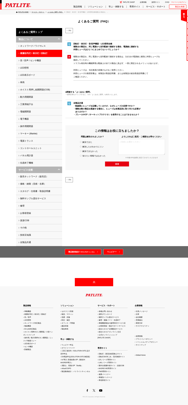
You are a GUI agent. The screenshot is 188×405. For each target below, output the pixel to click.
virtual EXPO (66, 368)
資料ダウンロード (105, 314)
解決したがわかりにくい (91, 147)
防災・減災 (66, 320)
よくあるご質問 (178, 19)
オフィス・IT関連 (68, 323)
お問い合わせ (178, 13)
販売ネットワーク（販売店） (34, 176)
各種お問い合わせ (105, 311)
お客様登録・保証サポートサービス (112, 326)
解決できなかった (89, 151)
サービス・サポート (155, 7)
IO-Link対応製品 (30, 329)
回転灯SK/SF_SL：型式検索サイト (112, 357)
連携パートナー (104, 374)
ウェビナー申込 (67, 345)
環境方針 (139, 323)
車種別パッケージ (105, 377)
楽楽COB (24, 220)
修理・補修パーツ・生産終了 (109, 320)
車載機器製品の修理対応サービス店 (112, 323)
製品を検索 (180, 7)
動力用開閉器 (26, 97)
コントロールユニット (31, 148)
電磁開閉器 (25, 111)
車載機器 (27, 311)
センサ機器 (28, 347)
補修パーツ (178, 51)
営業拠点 (139, 320)
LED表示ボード (27, 75)
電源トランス (26, 141)
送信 (117, 164)
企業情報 (143, 2)
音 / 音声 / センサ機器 (30, 60)
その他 (23, 227)
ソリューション (95, 7)
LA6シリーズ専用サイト (108, 362)
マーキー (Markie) (28, 133)
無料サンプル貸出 (178, 26)
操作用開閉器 (26, 126)
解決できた (86, 142)
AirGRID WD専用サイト (107, 368)
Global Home (141, 355)
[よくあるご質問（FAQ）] (55, 12)
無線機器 (27, 326)
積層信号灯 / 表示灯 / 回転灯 (33, 53)
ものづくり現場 (67, 311)
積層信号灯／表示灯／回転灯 (35, 314)
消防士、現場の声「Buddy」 (72, 365)
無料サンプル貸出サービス (33, 198)
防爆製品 (27, 349)
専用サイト (134, 7)
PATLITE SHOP (129, 2)
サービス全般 (25, 169)
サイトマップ (141, 345)
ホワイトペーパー (68, 348)
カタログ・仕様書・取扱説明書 (35, 191)
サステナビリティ (142, 326)
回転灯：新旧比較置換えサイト (110, 354)
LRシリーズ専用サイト (107, 360)
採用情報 (139, 336)
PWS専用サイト (105, 371)
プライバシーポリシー (144, 339)
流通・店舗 (66, 317)
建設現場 (65, 326)
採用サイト (156, 2)
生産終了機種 (178, 45)
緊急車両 (65, 329)
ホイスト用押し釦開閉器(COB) (35, 89)
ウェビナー (112, 252)
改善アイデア (178, 57)
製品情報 (77, 7)
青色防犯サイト (104, 380)
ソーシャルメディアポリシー (147, 342)
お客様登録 (25, 213)
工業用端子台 (26, 104)
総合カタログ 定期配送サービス (111, 329)
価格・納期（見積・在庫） (33, 184)
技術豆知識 (25, 235)
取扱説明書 (178, 38)
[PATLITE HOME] (22, 12)
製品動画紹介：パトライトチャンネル (76, 371)
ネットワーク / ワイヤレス (33, 46)
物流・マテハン (67, 314)
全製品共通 (25, 242)
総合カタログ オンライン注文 (110, 332)
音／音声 (27, 317)
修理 (22, 206)
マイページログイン (178, 2)
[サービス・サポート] (38, 12)
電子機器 (24, 119)
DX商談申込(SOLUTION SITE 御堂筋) (76, 357)
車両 (22, 82)
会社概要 (139, 317)
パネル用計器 (26, 155)
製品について (25, 39)
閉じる (166, 14)
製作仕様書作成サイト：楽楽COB (111, 365)
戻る (69, 30)
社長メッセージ (142, 311)
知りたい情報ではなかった (92, 156)
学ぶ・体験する (116, 7)
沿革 (137, 314)
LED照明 (24, 68)
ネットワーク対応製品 (32, 323)
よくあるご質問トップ (30, 32)
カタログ (178, 32)
